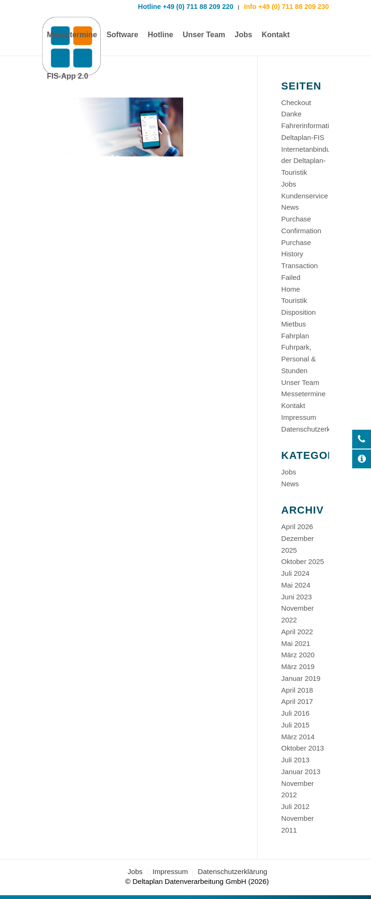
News (290, 207)
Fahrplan (295, 336)
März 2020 (298, 655)
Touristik (294, 300)
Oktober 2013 (302, 748)
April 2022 (297, 632)
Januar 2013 (300, 772)
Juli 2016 (295, 713)
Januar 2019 (300, 678)
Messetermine (303, 394)
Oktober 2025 (302, 561)
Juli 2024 (295, 573)
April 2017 (297, 701)
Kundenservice (304, 196)
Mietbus (293, 324)
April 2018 (297, 690)
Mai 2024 (295, 585)
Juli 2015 (295, 725)
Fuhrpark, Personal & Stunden (298, 359)
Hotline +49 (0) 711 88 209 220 (186, 6)
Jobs (288, 184)
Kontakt (293, 405)
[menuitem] (72, 35)
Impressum (298, 417)
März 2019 (298, 666)
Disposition (298, 312)
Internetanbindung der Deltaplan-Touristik (309, 161)
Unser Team (300, 382)
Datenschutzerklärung (315, 429)
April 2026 (297, 527)
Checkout (296, 102)
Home (290, 289)
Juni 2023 (296, 597)
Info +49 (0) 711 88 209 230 (285, 6)
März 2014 (298, 737)
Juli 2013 (295, 760)
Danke (291, 114)
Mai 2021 (295, 643)
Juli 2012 (295, 806)
